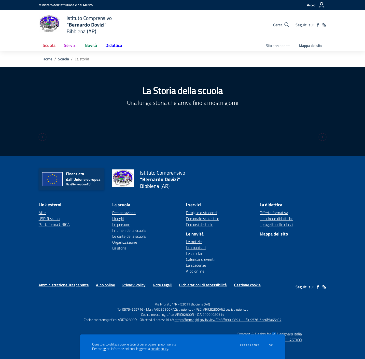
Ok (271, 345)
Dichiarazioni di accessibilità (203, 285)
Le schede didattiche (276, 218)
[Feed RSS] (324, 25)
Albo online (195, 271)
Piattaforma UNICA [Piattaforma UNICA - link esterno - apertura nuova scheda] (54, 224)
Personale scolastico (202, 218)
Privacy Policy (133, 285)
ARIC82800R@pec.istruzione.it (225, 309)
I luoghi (118, 218)
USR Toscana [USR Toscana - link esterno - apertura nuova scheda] (49, 218)
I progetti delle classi (276, 224)
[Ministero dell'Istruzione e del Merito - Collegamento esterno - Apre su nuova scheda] (66, 4)
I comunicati (196, 247)
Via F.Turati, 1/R (166, 304)
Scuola (63, 59)
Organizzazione (124, 242)
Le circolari (194, 253)
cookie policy (159, 348)
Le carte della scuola (129, 236)
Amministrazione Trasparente (64, 285)
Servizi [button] (70, 45)
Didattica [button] (113, 45)
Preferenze (250, 345)
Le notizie (194, 242)
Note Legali (162, 285)
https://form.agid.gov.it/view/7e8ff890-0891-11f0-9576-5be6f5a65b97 (228, 319)
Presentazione (124, 213)
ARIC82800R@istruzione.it (173, 309)
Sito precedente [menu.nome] (278, 45)
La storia (119, 248)
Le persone (121, 224)
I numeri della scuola (129, 230)
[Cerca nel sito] (281, 25)
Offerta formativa (274, 213)
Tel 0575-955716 (130, 309)
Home (47, 59)
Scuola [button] (49, 45)
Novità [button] (91, 45)
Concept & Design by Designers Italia (269, 334)
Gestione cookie (247, 285)
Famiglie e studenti (201, 213)
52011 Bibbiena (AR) (195, 304)
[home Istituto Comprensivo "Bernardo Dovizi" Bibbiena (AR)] (75, 25)
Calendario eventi (200, 259)
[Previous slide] (42, 137)
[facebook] (318, 25)
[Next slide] (322, 137)
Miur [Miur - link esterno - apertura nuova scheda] (42, 213)
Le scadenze (196, 265)
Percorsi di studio (199, 224)
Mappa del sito (310, 45)
